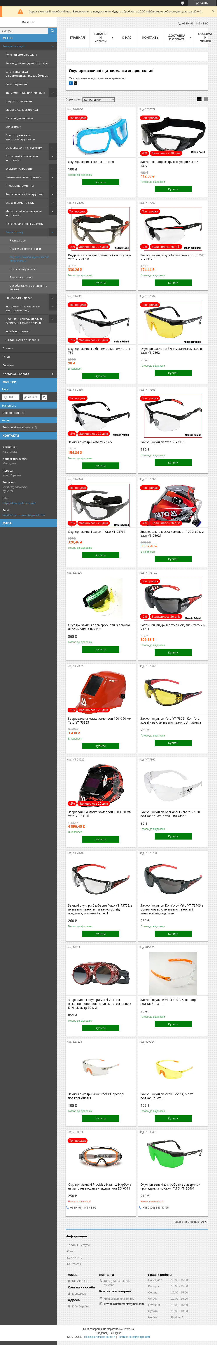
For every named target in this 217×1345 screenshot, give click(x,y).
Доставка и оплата (16, 374)
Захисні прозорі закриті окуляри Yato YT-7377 (170, 164)
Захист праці (14, 232)
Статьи (8, 348)
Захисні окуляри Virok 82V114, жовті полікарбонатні (167, 1096)
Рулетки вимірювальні (21, 55)
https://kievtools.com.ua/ (19, 503)
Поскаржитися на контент (99, 1336)
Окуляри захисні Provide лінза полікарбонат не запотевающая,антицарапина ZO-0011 (100, 1186)
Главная (77, 37)
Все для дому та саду (19, 203)
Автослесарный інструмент (24, 194)
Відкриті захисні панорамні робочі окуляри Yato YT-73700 (99, 257)
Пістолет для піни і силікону (24, 224)
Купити (101, 182)
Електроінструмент (18, 169)
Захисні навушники (22, 269)
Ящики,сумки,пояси (18, 298)
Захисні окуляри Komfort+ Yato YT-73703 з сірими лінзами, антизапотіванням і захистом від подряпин (171, 909)
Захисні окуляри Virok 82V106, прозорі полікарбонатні (168, 1002)
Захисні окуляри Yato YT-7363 (162, 442)
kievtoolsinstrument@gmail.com (24, 515)
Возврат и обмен (205, 37)
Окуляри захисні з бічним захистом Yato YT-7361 (100, 351)
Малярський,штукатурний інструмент (23, 213)
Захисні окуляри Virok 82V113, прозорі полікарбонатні (96, 1096)
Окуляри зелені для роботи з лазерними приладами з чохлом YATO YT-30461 (170, 1186)
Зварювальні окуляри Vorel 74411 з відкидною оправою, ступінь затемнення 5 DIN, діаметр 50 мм (99, 1004)
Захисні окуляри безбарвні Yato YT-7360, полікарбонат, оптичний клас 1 (170, 814)
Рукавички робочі (21, 277)
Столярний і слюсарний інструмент (21, 158)
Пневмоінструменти (19, 186)
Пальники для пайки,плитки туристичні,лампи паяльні (24, 321)
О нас (6, 357)
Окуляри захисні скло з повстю (91, 162)
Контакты (150, 37)
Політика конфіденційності (133, 1336)
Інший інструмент (17, 331)
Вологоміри (13, 127)
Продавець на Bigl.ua (108, 1333)
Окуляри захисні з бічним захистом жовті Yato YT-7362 (171, 351)
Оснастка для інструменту (23, 148)
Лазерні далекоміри (19, 118)
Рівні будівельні (16, 84)
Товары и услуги (14, 46)
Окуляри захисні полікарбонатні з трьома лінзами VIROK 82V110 (99, 627)
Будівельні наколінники (25, 249)
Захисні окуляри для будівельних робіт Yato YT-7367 (172, 257)
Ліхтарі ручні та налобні (22, 340)
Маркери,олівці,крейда (21, 110)
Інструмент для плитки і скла (25, 93)
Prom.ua (129, 1329)
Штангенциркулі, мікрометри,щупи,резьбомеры (27, 74)
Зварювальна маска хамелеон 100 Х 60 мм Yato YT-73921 (172, 534)
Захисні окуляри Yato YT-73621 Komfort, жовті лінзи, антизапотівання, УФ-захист (170, 720)
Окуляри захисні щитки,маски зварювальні (29, 259)
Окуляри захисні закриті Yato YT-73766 (96, 532)
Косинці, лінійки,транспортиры (26, 63)
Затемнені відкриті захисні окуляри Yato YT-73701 (172, 627)
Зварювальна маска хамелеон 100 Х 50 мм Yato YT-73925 (99, 720)
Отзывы (8, 365)
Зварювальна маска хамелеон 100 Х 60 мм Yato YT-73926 (99, 814)
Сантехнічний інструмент (23, 177)
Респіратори (18, 240)
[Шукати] (52, 31)
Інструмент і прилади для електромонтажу (22, 308)
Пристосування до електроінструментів (20, 137)
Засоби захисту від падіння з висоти (28, 287)
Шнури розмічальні (19, 101)
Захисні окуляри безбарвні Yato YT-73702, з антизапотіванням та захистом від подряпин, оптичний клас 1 (100, 909)
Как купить (75, 1257)
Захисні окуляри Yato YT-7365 (90, 442)
